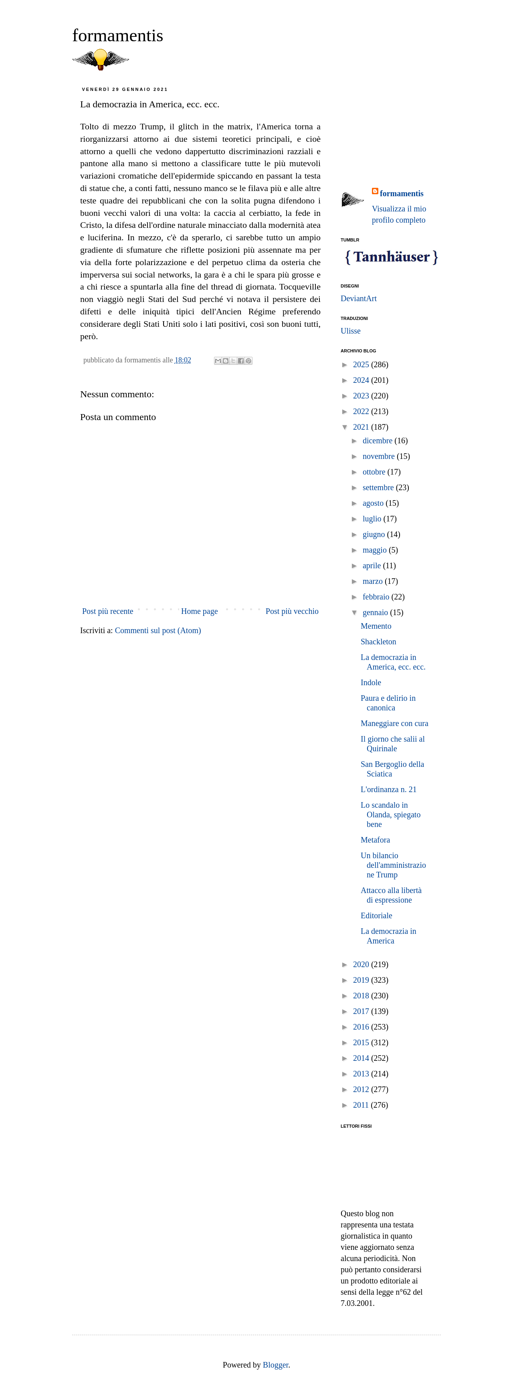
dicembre (378, 440)
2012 (362, 1089)
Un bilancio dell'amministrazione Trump (393, 865)
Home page (199, 611)
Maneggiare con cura (394, 723)
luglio (373, 518)
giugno (375, 534)
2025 (362, 364)
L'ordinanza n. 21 (389, 789)
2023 (362, 395)
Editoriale (376, 915)
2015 (362, 1042)
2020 (362, 964)
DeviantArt (359, 298)
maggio (376, 549)
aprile (373, 565)
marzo (374, 581)
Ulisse (351, 330)
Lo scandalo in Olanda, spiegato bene (390, 815)
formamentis (117, 35)
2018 (362, 995)
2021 (362, 426)
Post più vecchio (292, 611)
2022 (362, 411)
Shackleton (378, 641)
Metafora (375, 839)
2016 (362, 1026)
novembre (380, 456)
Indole (371, 682)
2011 (362, 1104)
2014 (362, 1058)
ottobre (375, 471)
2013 (362, 1073)
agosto (374, 503)
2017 (362, 1011)
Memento (376, 626)
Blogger (275, 1364)
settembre (379, 487)
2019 (362, 980)
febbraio (377, 596)
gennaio (376, 612)
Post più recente (107, 611)
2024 (362, 380)
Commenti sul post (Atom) (158, 630)
